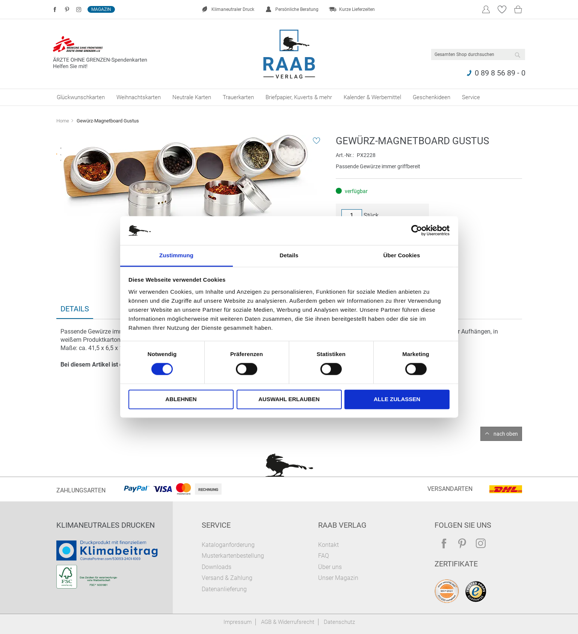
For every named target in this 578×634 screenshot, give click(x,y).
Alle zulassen (397, 399)
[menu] (289, 97)
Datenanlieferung (224, 589)
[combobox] (478, 54)
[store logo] (289, 54)
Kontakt (328, 544)
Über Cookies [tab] (401, 255)
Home (62, 121)
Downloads (216, 567)
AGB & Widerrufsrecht (287, 622)
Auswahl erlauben (289, 399)
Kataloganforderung (228, 544)
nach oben (505, 434)
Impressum (237, 622)
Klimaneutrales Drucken (105, 525)
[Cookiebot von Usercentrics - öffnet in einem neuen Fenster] (417, 230)
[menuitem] (81, 97)
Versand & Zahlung (227, 577)
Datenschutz (339, 622)
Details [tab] (289, 255)
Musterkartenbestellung (233, 555)
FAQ (323, 555)
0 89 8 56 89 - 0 (500, 72)
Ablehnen (180, 399)
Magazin (101, 9)
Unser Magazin (338, 577)
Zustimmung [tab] (176, 255)
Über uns (330, 567)
